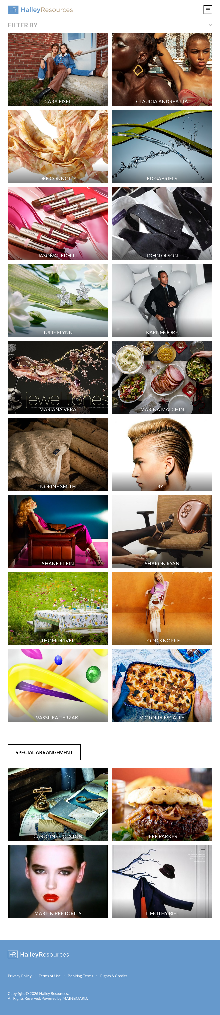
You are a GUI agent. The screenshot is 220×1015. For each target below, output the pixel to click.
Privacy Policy (20, 975)
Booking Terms (80, 975)
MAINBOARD (74, 998)
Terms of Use (50, 975)
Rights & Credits (113, 975)
